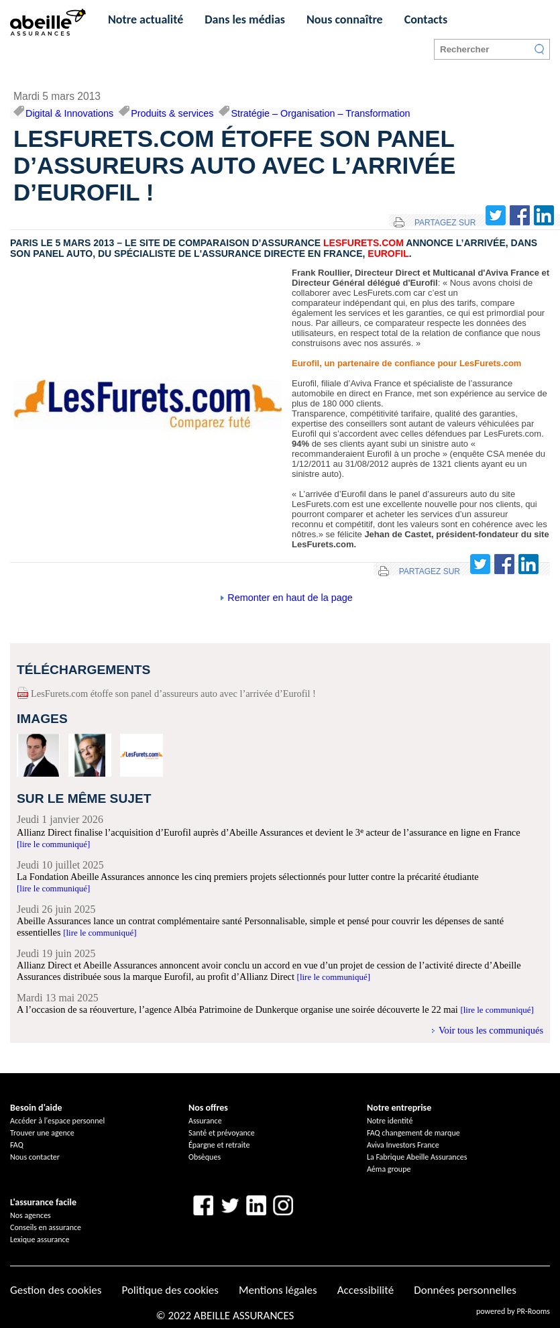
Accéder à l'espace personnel (57, 1120)
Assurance (205, 1120)
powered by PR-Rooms (513, 1311)
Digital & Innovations (69, 113)
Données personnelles (465, 1290)
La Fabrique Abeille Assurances (417, 1157)
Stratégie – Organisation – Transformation (320, 113)
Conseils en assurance (45, 1227)
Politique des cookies (169, 1290)
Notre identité (390, 1120)
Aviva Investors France (403, 1145)
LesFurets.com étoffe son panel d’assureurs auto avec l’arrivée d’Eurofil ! (173, 693)
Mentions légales (278, 1290)
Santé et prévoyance (221, 1133)
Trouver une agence (42, 1133)
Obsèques (204, 1157)
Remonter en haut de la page (289, 597)
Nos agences (30, 1215)
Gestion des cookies (55, 1290)
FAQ (16, 1145)
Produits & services (172, 113)
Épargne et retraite (218, 1145)
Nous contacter (35, 1157)
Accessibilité (365, 1290)
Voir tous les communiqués (491, 1030)
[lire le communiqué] (53, 844)
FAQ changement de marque (413, 1133)
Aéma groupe (389, 1169)
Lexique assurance (40, 1239)
